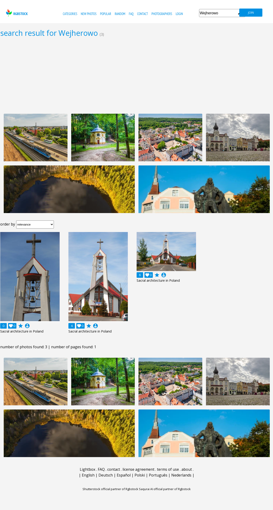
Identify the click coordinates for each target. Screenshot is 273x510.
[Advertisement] (136, 75)
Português (158, 475)
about (186, 469)
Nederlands (181, 475)
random (120, 14)
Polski (140, 475)
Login (179, 14)
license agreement (138, 469)
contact (142, 14)
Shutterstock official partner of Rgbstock (110, 489)
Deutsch (105, 475)
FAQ (131, 14)
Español (124, 475)
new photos (89, 14)
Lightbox (87, 469)
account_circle (27, 326)
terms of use (168, 469)
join (251, 13)
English (88, 475)
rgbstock (16, 13)
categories (70, 14)
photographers (161, 14)
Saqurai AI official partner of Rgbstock (165, 489)
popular (105, 14)
